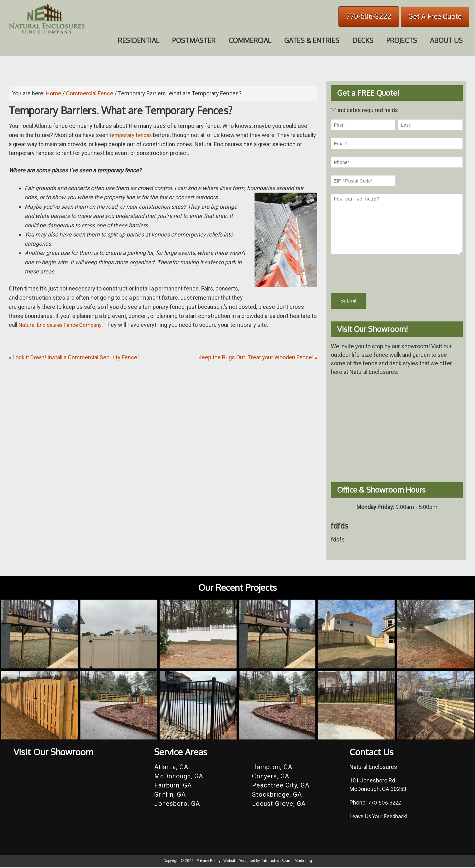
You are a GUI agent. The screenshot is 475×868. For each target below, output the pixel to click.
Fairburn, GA (173, 786)
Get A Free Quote (435, 17)
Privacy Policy (208, 861)
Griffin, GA (170, 795)
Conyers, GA (270, 777)
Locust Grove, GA (279, 804)
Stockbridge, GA (277, 795)
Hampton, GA (272, 768)
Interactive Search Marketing (287, 861)
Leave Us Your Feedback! (381, 816)
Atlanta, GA (171, 768)
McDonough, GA (178, 777)
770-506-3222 (368, 16)
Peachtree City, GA (280, 786)
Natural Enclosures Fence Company (63, 324)
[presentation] (379, 274)
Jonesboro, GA (177, 804)
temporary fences (132, 135)
